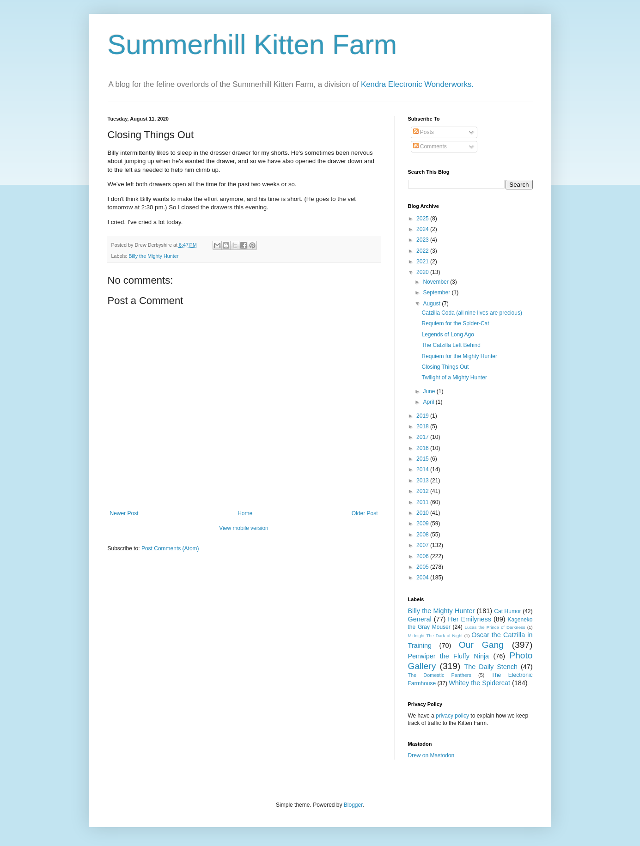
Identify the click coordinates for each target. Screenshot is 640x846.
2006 (423, 556)
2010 (423, 513)
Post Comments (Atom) (170, 548)
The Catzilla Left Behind (450, 345)
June (429, 391)
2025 (423, 218)
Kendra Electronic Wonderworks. (417, 84)
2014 (423, 469)
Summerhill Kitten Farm (252, 44)
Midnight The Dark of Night (435, 635)
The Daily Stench (491, 666)
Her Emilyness (469, 619)
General (420, 619)
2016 (423, 448)
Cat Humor (507, 611)
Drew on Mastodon (431, 755)
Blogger (353, 805)
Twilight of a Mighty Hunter (454, 377)
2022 (423, 251)
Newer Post (124, 513)
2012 (423, 491)
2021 (423, 261)
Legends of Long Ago (447, 334)
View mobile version (243, 528)
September (437, 292)
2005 (423, 567)
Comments (430, 146)
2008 (423, 534)
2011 (423, 502)
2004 (423, 577)
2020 (423, 272)
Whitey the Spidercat (479, 683)
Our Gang (481, 645)
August (432, 303)
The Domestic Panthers (439, 675)
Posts (423, 132)
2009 (423, 523)
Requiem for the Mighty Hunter (459, 356)
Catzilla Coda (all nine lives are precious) (471, 313)
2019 (423, 416)
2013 (423, 480)
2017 (423, 437)
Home (245, 513)
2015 (423, 459)
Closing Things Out (445, 367)
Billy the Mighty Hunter (153, 256)
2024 (423, 229)
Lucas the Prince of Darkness (495, 627)
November (436, 282)
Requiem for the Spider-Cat (455, 323)
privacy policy (452, 715)
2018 (423, 426)
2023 (423, 240)
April (429, 402)
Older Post (365, 513)
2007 (423, 545)
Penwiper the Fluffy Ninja (448, 656)
